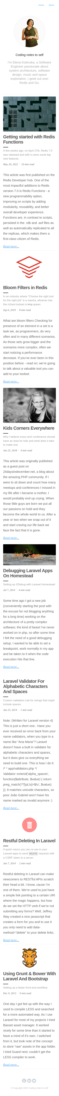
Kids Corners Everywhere (28, 428)
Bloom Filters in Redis (25, 287)
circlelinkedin (29, 1080)
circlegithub (24, 1080)
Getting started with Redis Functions (29, 139)
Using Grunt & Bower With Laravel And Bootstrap (29, 976)
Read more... (11, 246)
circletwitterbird (34, 1080)
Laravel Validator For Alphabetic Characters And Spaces (25, 686)
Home (41, 5)
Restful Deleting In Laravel (29, 840)
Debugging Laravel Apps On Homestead (28, 573)
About (51, 5)
